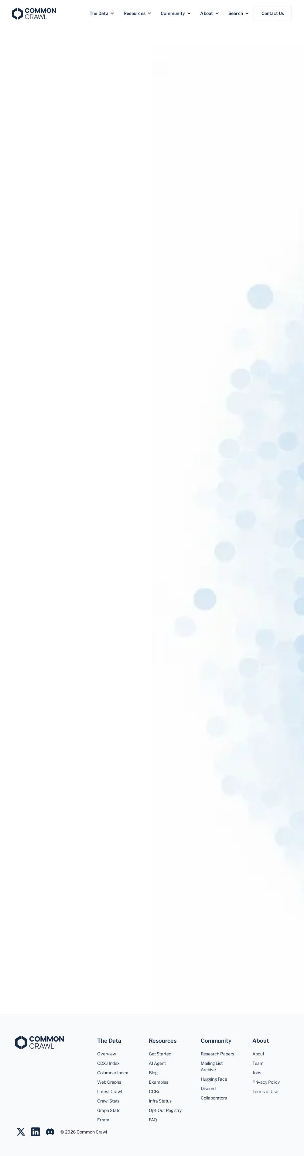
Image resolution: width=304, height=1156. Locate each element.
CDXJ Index (108, 1063)
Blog (153, 1072)
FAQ (153, 1119)
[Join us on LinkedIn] (38, 1131)
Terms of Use (265, 1091)
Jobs (256, 1072)
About (258, 1053)
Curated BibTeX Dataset (223, 845)
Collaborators (214, 1097)
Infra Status (160, 1100)
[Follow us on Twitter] (24, 1131)
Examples (158, 1082)
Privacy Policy (266, 1082)
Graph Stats (108, 1110)
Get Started (160, 1053)
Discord (208, 1088)
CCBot (155, 1091)
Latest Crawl (109, 1091)
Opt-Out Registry (165, 1110)
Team (258, 1063)
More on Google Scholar (81, 845)
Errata (103, 1119)
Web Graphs (109, 1082)
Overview (29, 249)
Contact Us (272, 13)
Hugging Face (214, 1079)
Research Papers (217, 1053)
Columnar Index (112, 1072)
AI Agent (157, 1063)
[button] (102, 13)
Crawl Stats (108, 1100)
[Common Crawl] (39, 1042)
